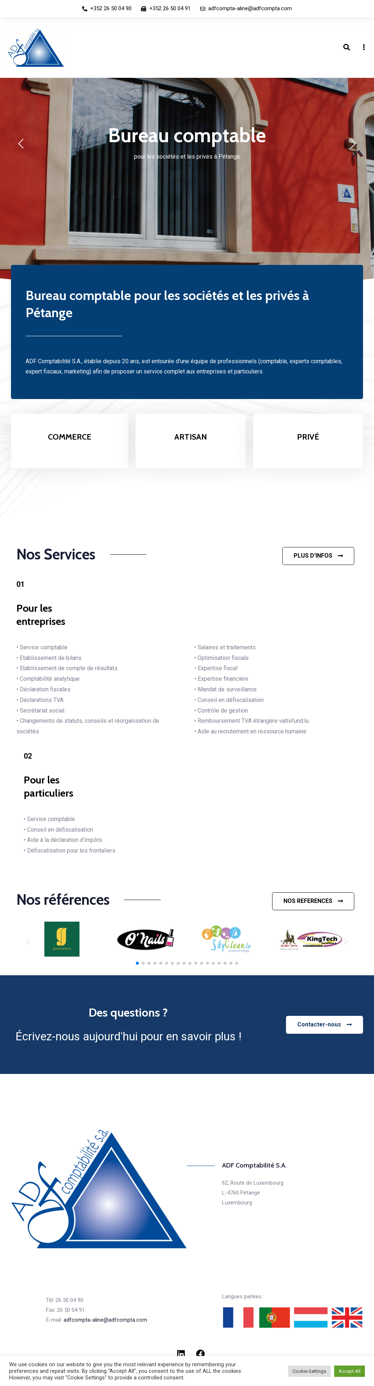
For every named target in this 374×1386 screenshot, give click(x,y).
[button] (318, 556)
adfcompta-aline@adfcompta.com (105, 1320)
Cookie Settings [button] (309, 1371)
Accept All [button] (349, 1371)
